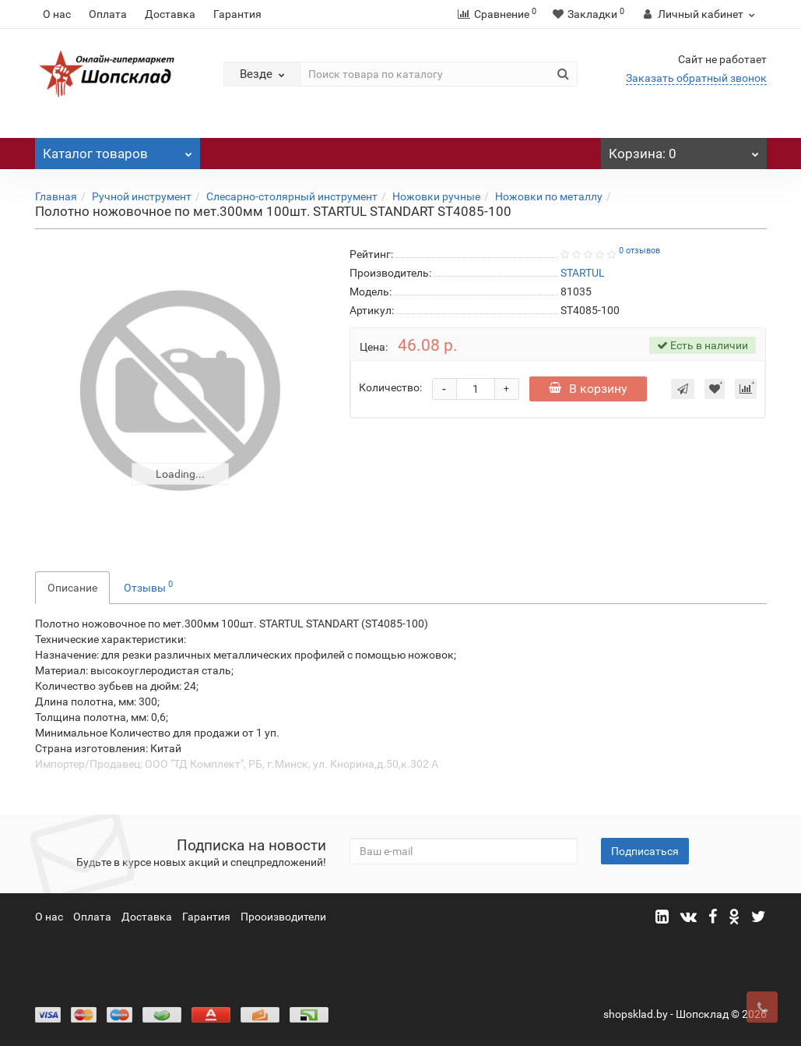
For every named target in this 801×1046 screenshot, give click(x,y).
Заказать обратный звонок (696, 78)
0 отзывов (639, 251)
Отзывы (148, 586)
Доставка (170, 14)
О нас (57, 14)
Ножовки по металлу (549, 196)
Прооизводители (283, 916)
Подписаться (645, 851)
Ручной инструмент (141, 196)
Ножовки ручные (436, 196)
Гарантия (237, 14)
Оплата (108, 14)
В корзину (588, 388)
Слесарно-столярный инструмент (292, 196)
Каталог (118, 149)
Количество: (390, 387)
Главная (56, 196)
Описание (72, 587)
